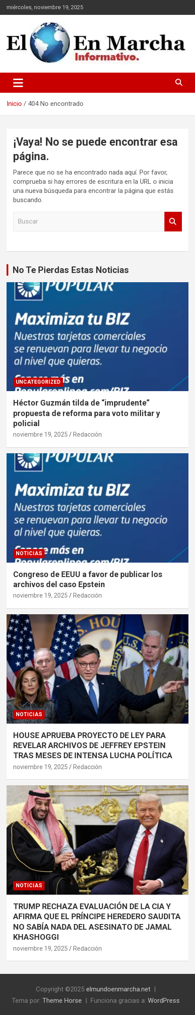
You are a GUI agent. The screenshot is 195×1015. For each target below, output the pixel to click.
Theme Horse (62, 1000)
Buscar (173, 221)
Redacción (87, 434)
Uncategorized (38, 382)
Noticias (29, 553)
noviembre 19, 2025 (40, 434)
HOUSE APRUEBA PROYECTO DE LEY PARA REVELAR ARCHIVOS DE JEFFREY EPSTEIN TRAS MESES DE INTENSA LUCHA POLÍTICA (92, 745)
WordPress (164, 1000)
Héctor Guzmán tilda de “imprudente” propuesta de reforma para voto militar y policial (86, 413)
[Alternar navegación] (18, 83)
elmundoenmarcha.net (118, 989)
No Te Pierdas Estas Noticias (71, 270)
